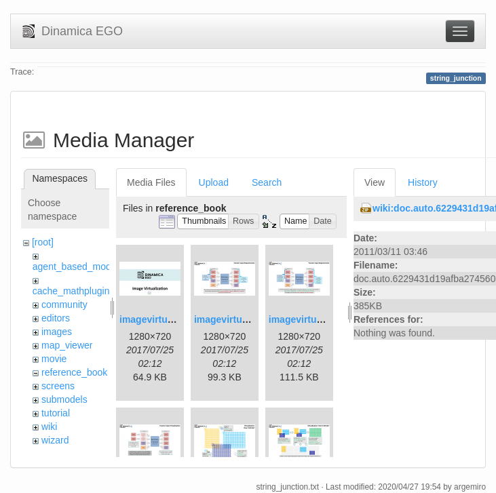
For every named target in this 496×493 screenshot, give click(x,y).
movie (53, 358)
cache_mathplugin (71, 290)
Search (267, 182)
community (64, 304)
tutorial (55, 413)
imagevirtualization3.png (324, 319)
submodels (64, 399)
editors (55, 318)
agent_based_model (76, 266)
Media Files (151, 182)
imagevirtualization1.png (175, 319)
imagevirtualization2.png (249, 319)
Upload (214, 182)
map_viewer (66, 345)
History (423, 182)
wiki (49, 426)
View (374, 182)
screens (58, 385)
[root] (43, 242)
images (56, 331)
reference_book (74, 372)
